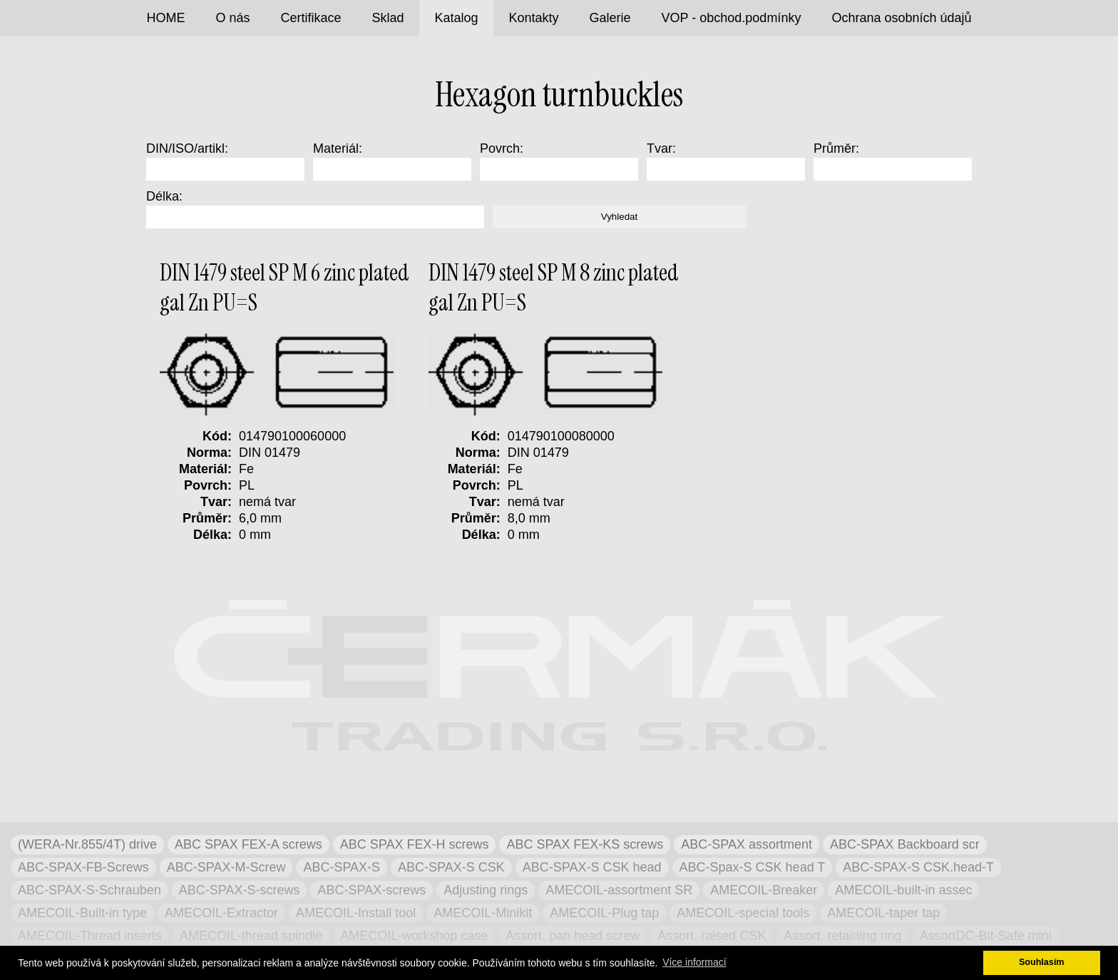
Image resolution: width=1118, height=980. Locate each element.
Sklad (388, 18)
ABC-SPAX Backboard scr (905, 844)
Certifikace (310, 18)
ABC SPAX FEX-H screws (414, 844)
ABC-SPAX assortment (746, 844)
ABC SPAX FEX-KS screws (584, 844)
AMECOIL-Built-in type (82, 913)
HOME (165, 18)
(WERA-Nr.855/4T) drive (87, 844)
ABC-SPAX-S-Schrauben (89, 890)
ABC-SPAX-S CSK (451, 867)
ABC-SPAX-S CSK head (592, 867)
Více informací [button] (694, 962)
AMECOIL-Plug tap (604, 913)
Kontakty (534, 18)
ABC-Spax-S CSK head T (752, 867)
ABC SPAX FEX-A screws (248, 844)
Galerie (610, 18)
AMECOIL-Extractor (221, 913)
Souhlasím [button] (1042, 962)
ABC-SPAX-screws (371, 890)
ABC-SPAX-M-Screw (226, 867)
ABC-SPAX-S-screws (239, 890)
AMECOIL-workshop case (414, 936)
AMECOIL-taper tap (883, 913)
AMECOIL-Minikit (483, 913)
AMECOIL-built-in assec (903, 890)
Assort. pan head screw (573, 936)
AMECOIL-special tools (743, 913)
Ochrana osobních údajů (901, 18)
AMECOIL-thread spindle (251, 936)
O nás (232, 18)
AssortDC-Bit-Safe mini (985, 936)
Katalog (456, 18)
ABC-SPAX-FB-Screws (83, 867)
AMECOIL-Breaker (763, 890)
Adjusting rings (485, 890)
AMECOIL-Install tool (356, 913)
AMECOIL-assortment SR (618, 890)
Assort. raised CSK (711, 936)
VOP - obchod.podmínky (731, 18)
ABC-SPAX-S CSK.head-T (918, 867)
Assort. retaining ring (842, 936)
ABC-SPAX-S (341, 867)
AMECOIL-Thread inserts (90, 936)
